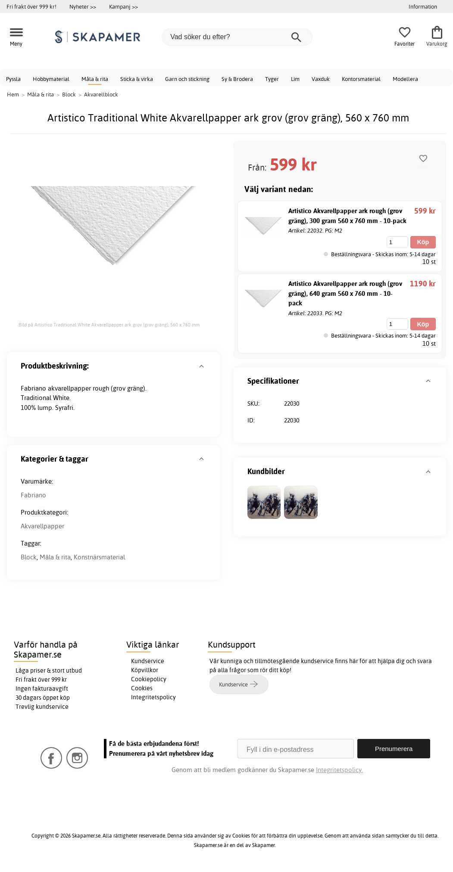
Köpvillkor (144, 670)
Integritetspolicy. (339, 770)
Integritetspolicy (153, 697)
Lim (295, 78)
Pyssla (13, 78)
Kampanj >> (123, 6)
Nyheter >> (82, 6)
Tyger (272, 78)
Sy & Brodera (237, 78)
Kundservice (147, 661)
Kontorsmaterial (361, 78)
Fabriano (33, 495)
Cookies (142, 688)
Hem (13, 94)
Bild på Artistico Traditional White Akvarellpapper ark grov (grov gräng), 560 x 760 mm (109, 325)
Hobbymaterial (51, 78)
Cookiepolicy (148, 679)
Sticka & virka (136, 78)
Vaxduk (321, 78)
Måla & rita (94, 78)
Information (423, 6)
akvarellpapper (69, 388)
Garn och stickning (187, 78)
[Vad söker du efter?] (237, 37)
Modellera (405, 78)
